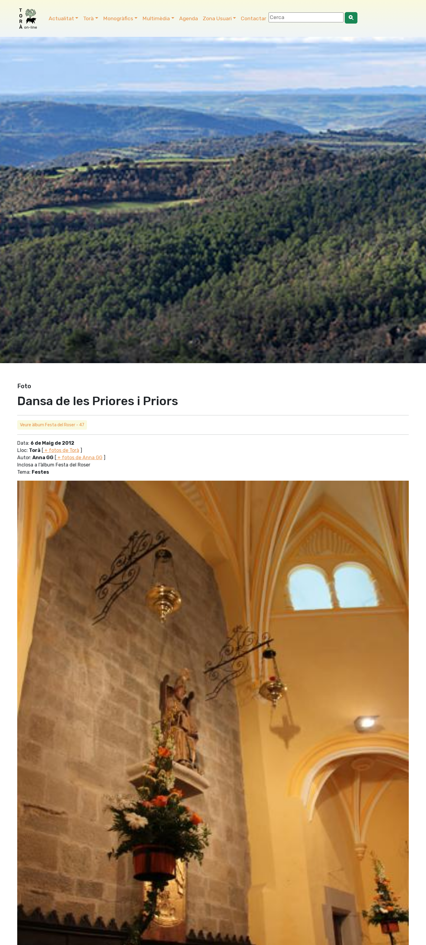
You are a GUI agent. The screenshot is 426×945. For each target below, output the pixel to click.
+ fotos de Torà (61, 450)
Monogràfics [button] (118, 18)
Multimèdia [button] (156, 18)
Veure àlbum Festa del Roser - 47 (52, 424)
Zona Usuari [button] (217, 18)
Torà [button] (88, 18)
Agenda (188, 18)
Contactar (253, 18)
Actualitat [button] (61, 18)
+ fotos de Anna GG (79, 457)
